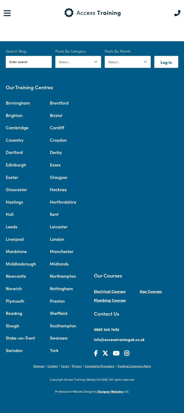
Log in (166, 62)
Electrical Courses (110, 291)
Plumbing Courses (110, 300)
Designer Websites (110, 391)
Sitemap (38, 366)
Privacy (77, 366)
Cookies (52, 366)
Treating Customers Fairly (134, 366)
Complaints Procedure (99, 366)
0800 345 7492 (106, 329)
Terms (65, 366)
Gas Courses (151, 291)
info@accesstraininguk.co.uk (119, 339)
